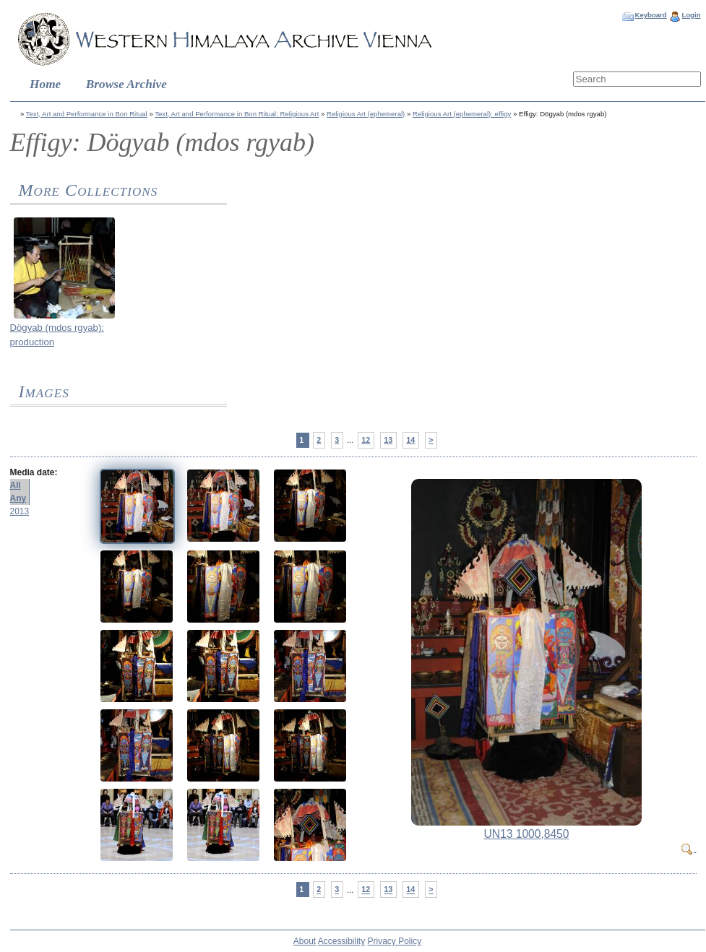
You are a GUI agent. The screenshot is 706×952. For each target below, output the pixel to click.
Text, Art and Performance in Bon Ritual (86, 114)
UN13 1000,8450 (526, 834)
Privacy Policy (395, 941)
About (304, 941)
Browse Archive (126, 84)
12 (365, 440)
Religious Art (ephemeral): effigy (462, 114)
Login (690, 15)
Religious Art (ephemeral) (366, 114)
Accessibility (341, 941)
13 (388, 440)
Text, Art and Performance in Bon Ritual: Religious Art (237, 114)
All (15, 485)
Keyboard (650, 15)
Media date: (34, 472)
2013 (20, 511)
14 (410, 440)
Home (45, 84)
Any (18, 498)
